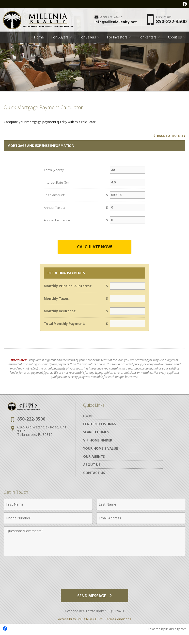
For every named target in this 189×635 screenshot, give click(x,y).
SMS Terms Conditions (114, 620)
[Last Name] (140, 504)
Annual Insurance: (57, 220)
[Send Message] (94, 596)
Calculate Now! (94, 246)
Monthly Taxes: (57, 298)
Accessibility (67, 620)
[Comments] (94, 541)
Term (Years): (54, 170)
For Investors (117, 38)
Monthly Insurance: (60, 311)
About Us (175, 38)
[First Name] (48, 504)
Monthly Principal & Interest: (68, 286)
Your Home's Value (100, 448)
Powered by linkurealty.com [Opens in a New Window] (167, 630)
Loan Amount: (54, 195)
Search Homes (96, 432)
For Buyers (59, 38)
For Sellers (87, 38)
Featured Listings (99, 424)
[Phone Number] (48, 518)
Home (39, 38)
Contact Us (94, 472)
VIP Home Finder (97, 440)
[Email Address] (140, 518)
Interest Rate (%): (56, 182)
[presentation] (94, 570)
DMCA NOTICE (87, 620)
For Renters (148, 38)
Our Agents (94, 456)
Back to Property (169, 136)
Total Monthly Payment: (64, 323)
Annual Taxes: (54, 207)
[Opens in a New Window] (184, 4)
